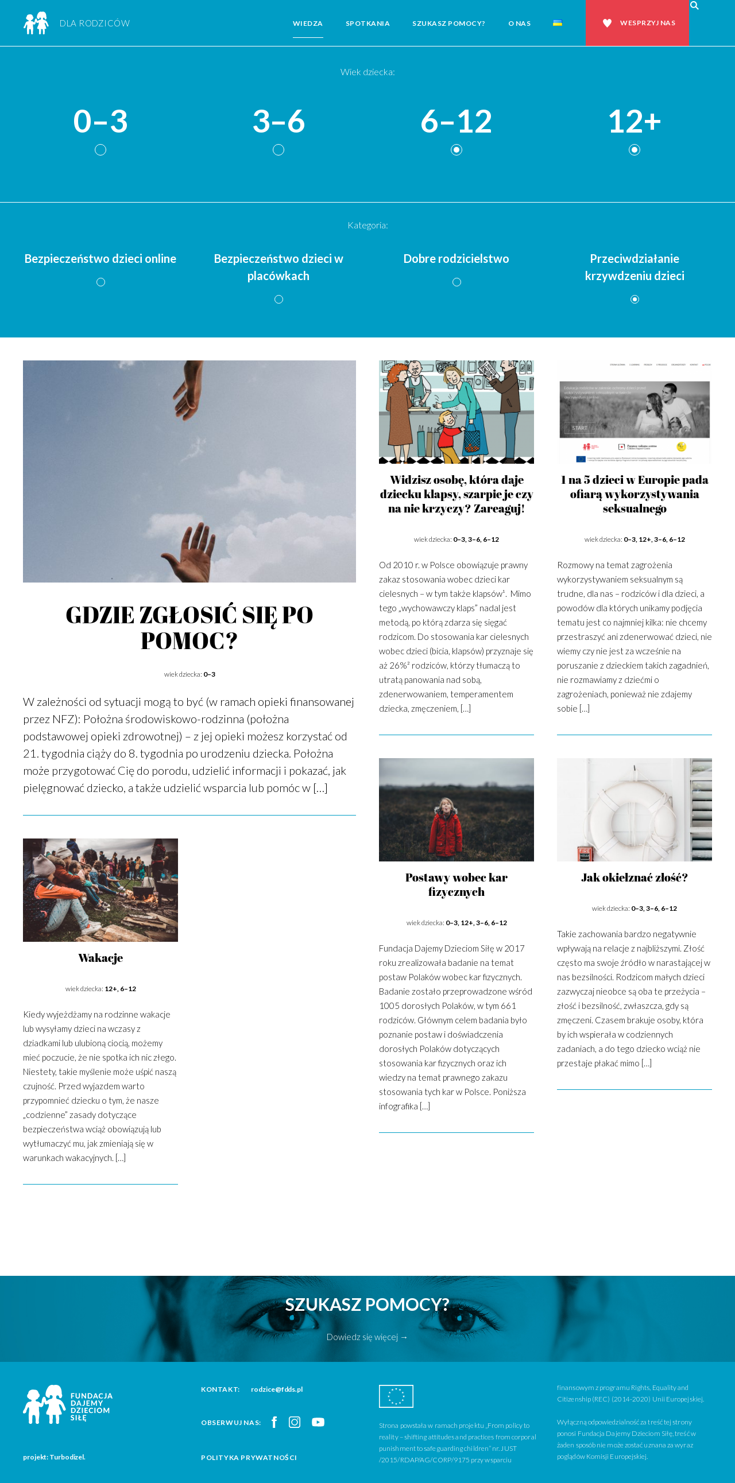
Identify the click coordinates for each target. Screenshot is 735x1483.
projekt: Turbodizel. (54, 1457)
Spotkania (368, 23)
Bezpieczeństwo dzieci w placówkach (278, 266)
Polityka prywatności (249, 1457)
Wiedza (308, 23)
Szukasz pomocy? (449, 23)
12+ (634, 121)
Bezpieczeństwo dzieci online (100, 258)
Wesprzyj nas (647, 22)
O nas (519, 23)
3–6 (278, 121)
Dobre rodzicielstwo (456, 258)
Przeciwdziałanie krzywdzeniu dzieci (634, 266)
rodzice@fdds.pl (277, 1389)
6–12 (456, 121)
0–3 (100, 121)
